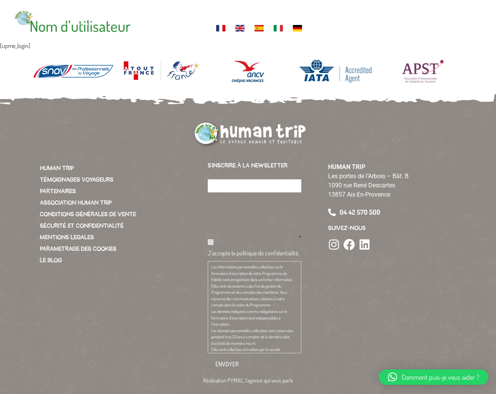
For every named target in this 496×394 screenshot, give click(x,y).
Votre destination (167, 13)
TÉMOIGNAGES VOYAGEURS (76, 180)
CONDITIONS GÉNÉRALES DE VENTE (88, 214)
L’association (299, 10)
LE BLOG (51, 260)
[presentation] (266, 213)
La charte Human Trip (264, 13)
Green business (331, 13)
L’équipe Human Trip (231, 13)
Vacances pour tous (360, 13)
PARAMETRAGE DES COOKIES (78, 249)
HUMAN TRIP (57, 168)
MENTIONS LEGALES (67, 237)
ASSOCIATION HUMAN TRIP (76, 203)
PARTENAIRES (58, 191)
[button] (473, 19)
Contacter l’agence (392, 13)
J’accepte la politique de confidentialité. (253, 253)
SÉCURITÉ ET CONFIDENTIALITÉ (82, 226)
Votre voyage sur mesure (129, 13)
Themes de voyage (199, 13)
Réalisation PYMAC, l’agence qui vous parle (248, 380)
